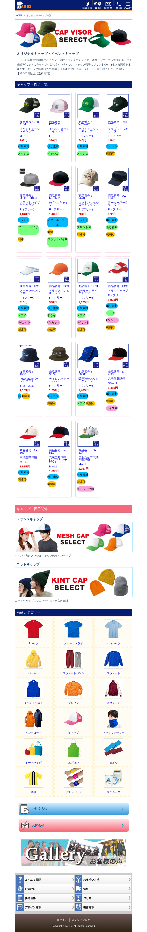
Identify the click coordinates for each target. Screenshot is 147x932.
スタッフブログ (81, 919)
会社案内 (62, 919)
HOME (19, 15)
